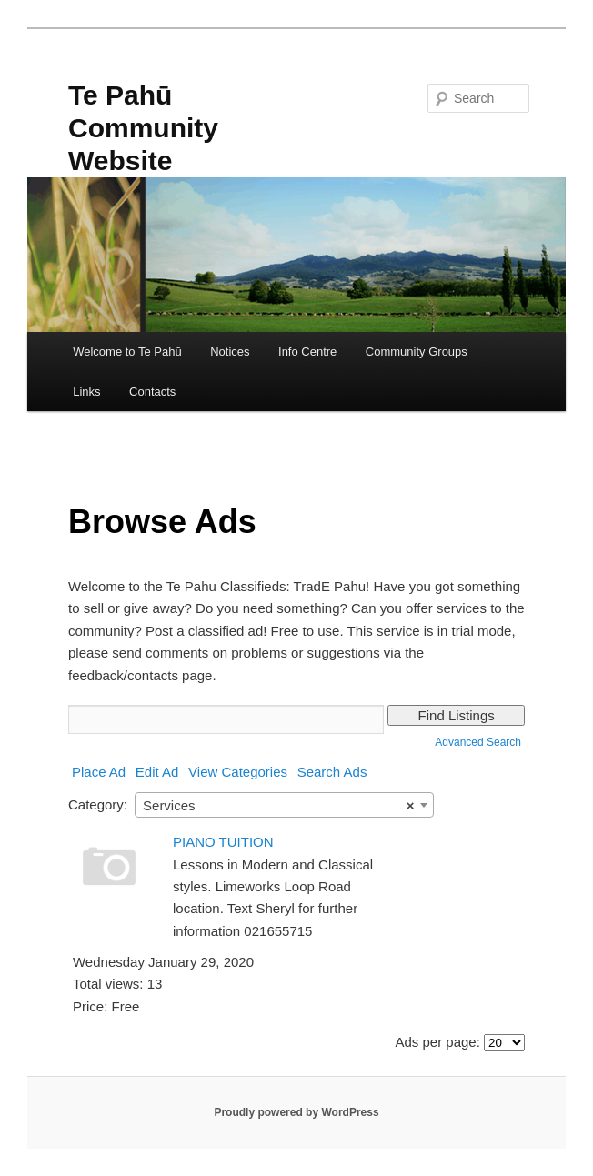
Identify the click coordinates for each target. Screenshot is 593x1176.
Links (86, 391)
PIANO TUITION (223, 841)
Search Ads (332, 771)
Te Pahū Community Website (143, 128)
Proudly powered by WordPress (296, 1112)
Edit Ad (157, 771)
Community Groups (416, 351)
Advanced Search (478, 742)
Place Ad (99, 771)
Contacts (152, 391)
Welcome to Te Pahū (127, 351)
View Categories (237, 771)
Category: (97, 804)
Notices (229, 351)
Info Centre (307, 351)
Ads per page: (437, 1042)
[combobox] (284, 805)
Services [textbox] (279, 806)
